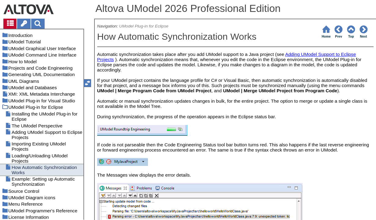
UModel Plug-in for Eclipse (143, 26)
